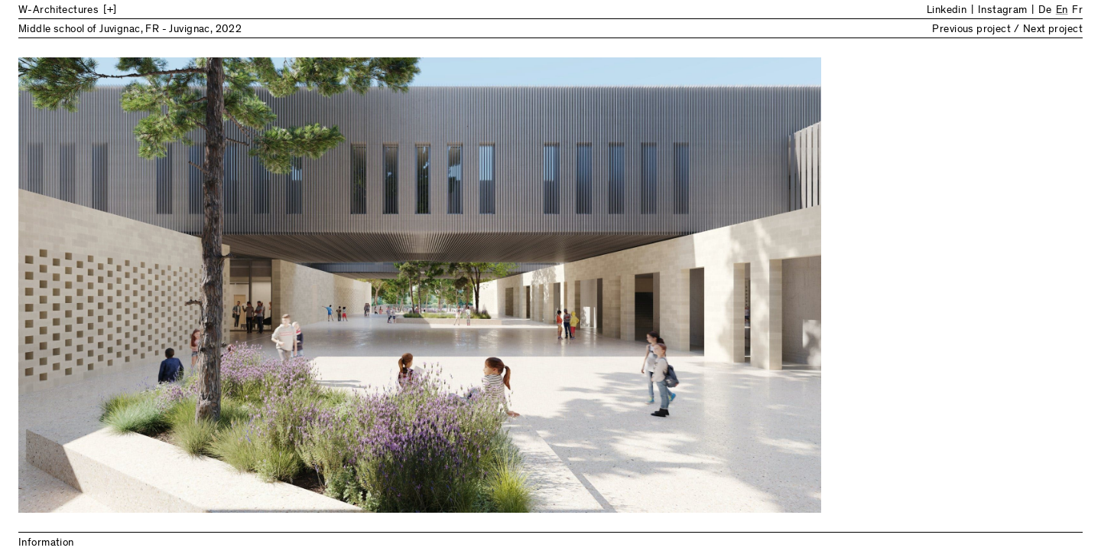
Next (816, 285)
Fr (1077, 10)
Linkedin (946, 10)
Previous (284, 285)
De (1044, 10)
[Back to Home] (144, 10)
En (1062, 10)
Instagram (1003, 10)
